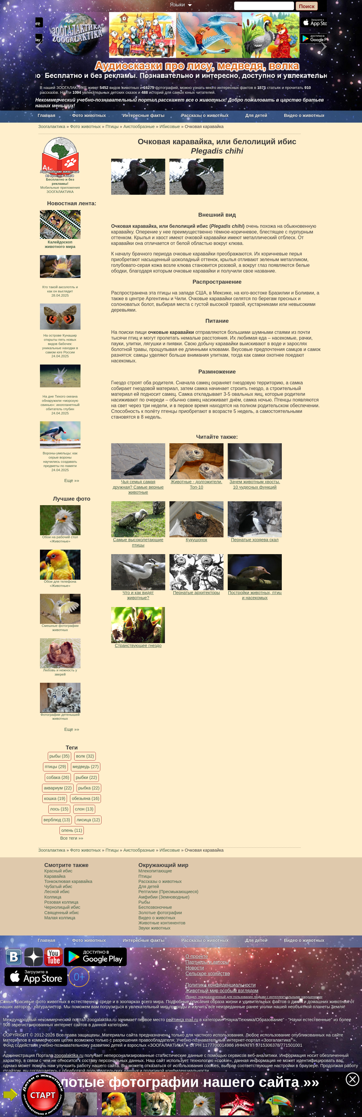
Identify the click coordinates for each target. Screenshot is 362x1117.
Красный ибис (58, 870)
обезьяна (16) (85, 798)
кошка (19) (54, 798)
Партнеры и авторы (207, 962)
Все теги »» (71, 838)
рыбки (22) (86, 777)
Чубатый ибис (58, 886)
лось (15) (59, 809)
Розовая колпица (61, 902)
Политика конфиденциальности (221, 984)
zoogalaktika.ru (69, 1055)
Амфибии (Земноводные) (164, 897)
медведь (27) (86, 766)
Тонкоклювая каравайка (68, 881)
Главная (47, 115)
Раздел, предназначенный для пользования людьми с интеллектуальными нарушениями (254, 997)
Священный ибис (61, 912)
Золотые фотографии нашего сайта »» (180, 1082)
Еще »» (71, 480)
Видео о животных (304, 115)
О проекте (197, 956)
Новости (195, 967)
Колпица (53, 897)
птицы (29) (55, 766)
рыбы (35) (60, 756)
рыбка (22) (89, 788)
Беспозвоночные (155, 907)
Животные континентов (161, 922)
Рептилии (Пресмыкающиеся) (168, 891)
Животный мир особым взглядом (222, 990)
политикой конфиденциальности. (177, 1070)
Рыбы (144, 902)
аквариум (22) (57, 788)
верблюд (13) (57, 819)
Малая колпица (59, 917)
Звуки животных (154, 928)
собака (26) (58, 777)
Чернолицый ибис (62, 907)
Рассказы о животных (204, 115)
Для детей (256, 115)
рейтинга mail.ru (182, 1019)
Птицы (145, 876)
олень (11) (71, 830)
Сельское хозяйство (208, 973)
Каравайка (55, 876)
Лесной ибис (57, 891)
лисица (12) (88, 819)
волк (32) (85, 756)
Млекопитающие (155, 870)
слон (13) (84, 809)
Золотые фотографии (160, 912)
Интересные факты (144, 115)
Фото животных (89, 115)
